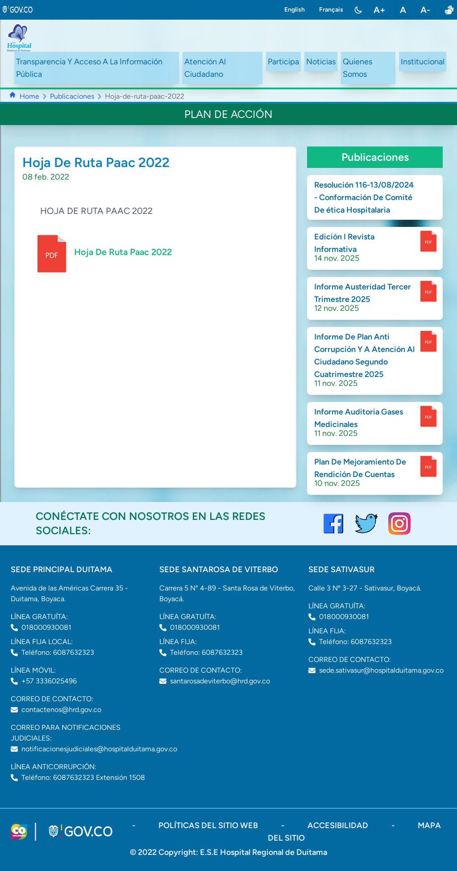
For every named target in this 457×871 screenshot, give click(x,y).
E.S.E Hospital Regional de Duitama (263, 852)
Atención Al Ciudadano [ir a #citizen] (205, 68)
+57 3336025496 (49, 681)
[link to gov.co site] (18, 9)
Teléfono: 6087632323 (57, 652)
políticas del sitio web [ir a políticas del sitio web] (209, 825)
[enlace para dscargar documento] (428, 241)
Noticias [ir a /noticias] (321, 62)
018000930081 (46, 627)
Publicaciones (72, 96)
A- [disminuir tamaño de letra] (425, 9)
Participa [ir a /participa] (283, 62)
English (294, 9)
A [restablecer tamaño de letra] (403, 9)
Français (331, 9)
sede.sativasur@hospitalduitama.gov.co (381, 670)
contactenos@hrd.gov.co (61, 709)
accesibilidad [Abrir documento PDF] (338, 825)
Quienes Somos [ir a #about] (357, 68)
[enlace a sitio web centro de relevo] (449, 10)
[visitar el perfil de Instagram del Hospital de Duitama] (399, 523)
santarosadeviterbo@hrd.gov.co (220, 681)
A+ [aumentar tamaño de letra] (380, 9)
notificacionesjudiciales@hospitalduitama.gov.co (99, 749)
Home (29, 96)
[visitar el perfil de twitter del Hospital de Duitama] (366, 523)
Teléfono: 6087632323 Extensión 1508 (83, 777)
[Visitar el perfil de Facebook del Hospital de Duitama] (333, 523)
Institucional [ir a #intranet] (423, 62)
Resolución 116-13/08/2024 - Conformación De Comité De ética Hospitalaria (364, 197)
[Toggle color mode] (358, 10)
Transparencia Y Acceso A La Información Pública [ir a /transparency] (89, 68)
